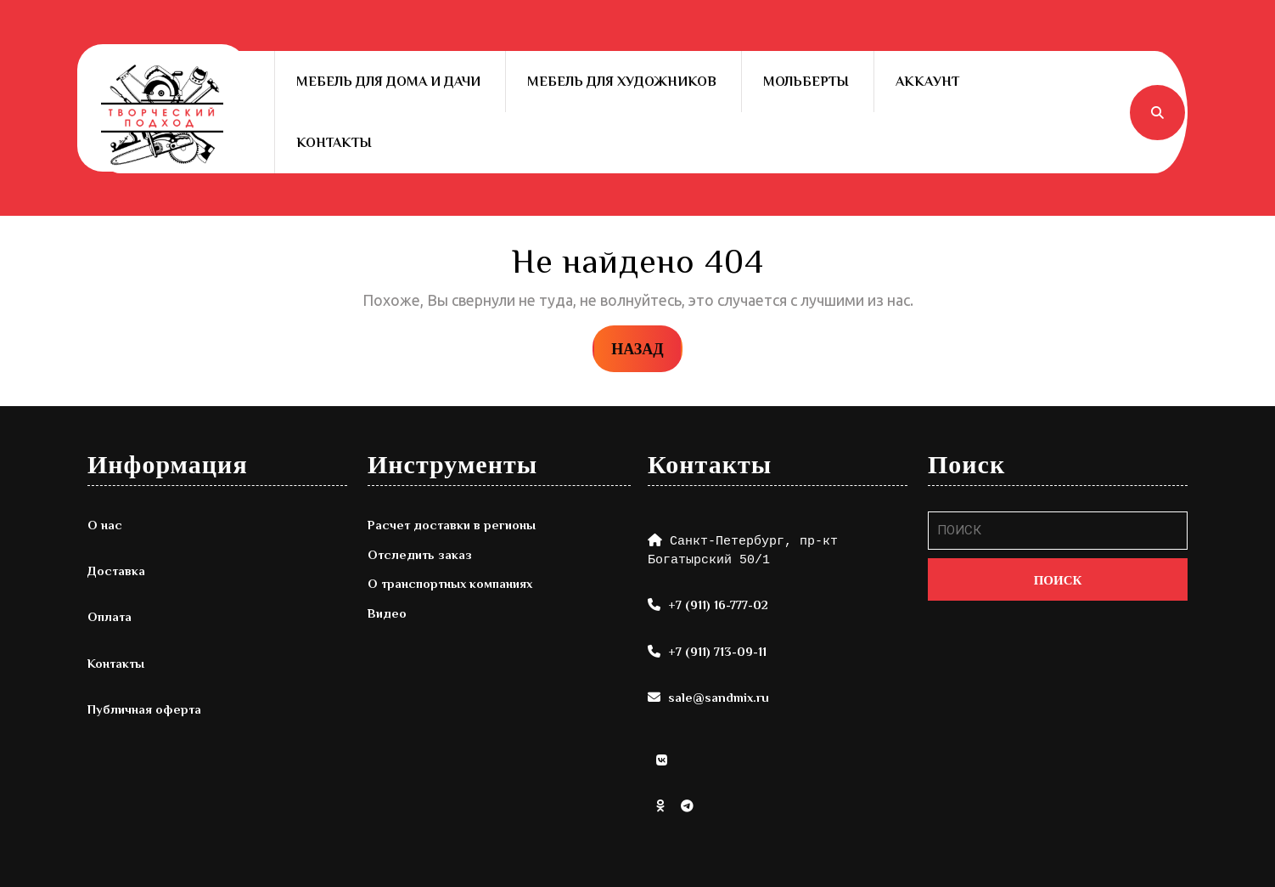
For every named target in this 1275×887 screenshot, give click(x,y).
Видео (387, 613)
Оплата (109, 616)
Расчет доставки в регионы (452, 524)
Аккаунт (927, 81)
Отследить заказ (420, 554)
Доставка (116, 570)
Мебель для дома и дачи (388, 81)
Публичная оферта (144, 709)
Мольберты (806, 81)
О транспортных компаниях (450, 583)
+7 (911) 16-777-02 (718, 604)
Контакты (334, 142)
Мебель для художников (621, 81)
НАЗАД (646, 347)
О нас (104, 524)
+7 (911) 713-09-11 (717, 651)
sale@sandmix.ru (718, 697)
